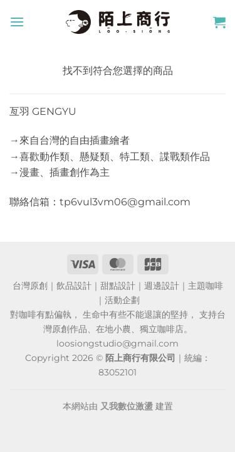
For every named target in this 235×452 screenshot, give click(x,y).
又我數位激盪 (126, 406)
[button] (16, 21)
